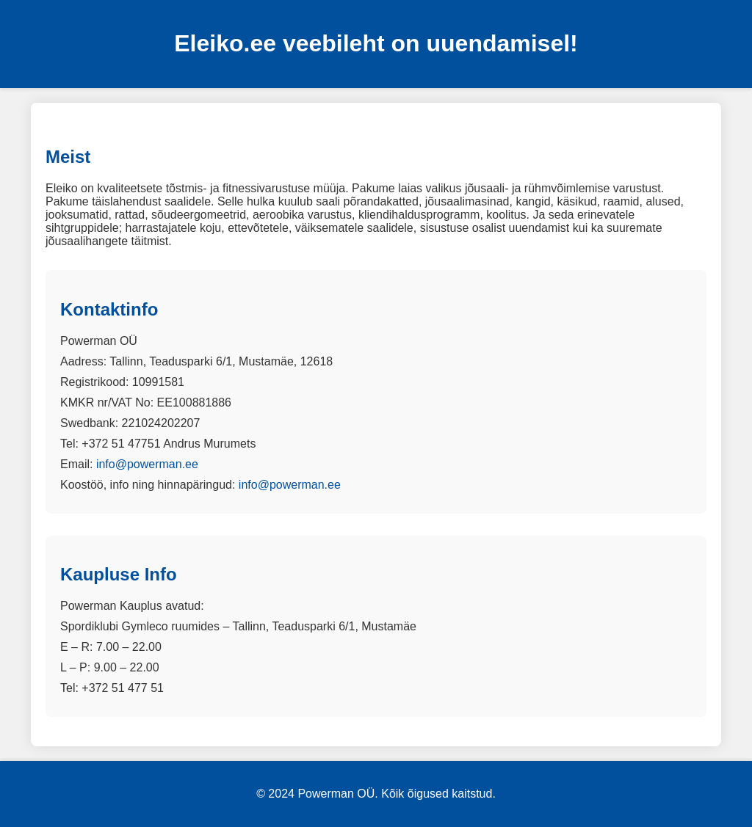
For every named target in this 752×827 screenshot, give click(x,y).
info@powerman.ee (147, 464)
